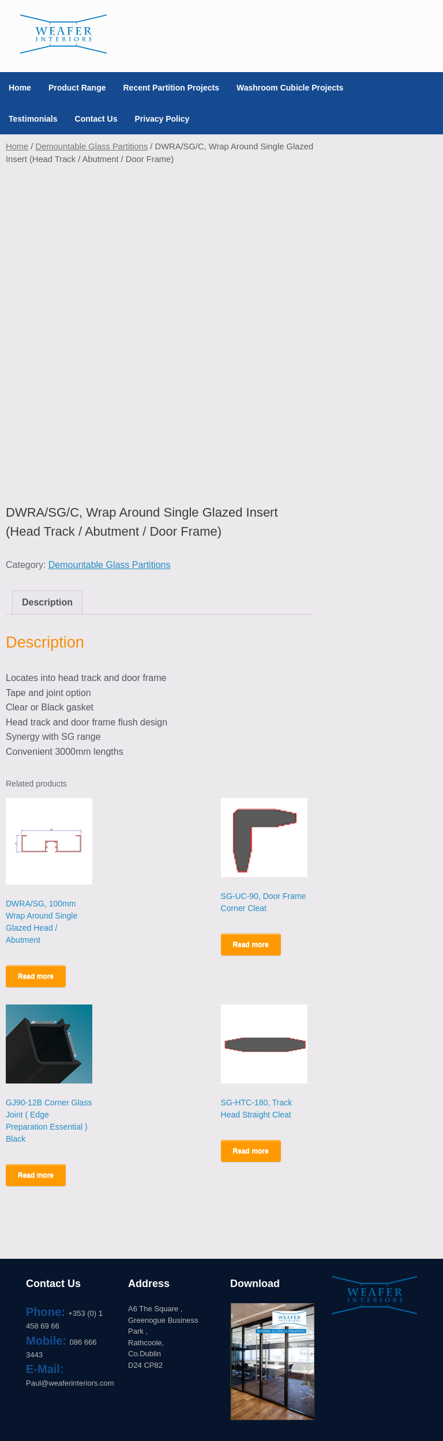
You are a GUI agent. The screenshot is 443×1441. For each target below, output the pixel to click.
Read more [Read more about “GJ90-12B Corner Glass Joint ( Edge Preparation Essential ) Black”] (36, 1175)
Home (20, 87)
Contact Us (96, 118)
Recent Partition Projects (171, 87)
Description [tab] (47, 602)
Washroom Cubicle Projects (289, 87)
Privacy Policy (161, 118)
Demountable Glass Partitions (92, 146)
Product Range (77, 87)
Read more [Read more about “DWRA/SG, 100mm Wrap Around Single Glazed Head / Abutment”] (36, 976)
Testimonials (33, 118)
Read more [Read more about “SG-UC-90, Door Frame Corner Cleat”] (251, 944)
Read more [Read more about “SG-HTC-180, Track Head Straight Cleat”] (251, 1151)
